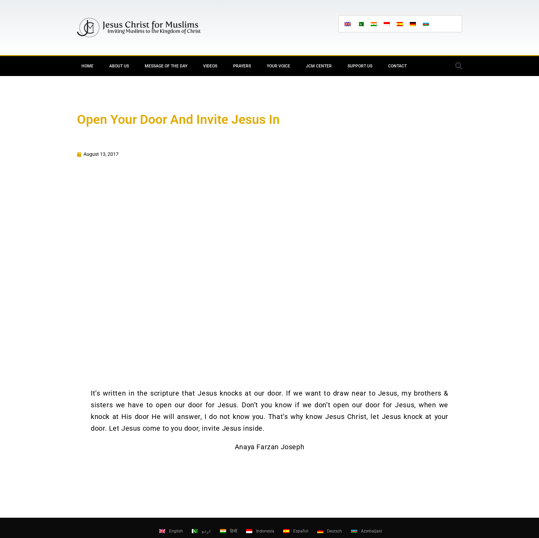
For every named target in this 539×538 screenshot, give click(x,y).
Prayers (242, 66)
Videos (210, 66)
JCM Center (319, 66)
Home (87, 66)
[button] (458, 66)
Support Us (360, 66)
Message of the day (166, 66)
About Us (119, 66)
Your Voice (278, 66)
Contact (397, 66)
